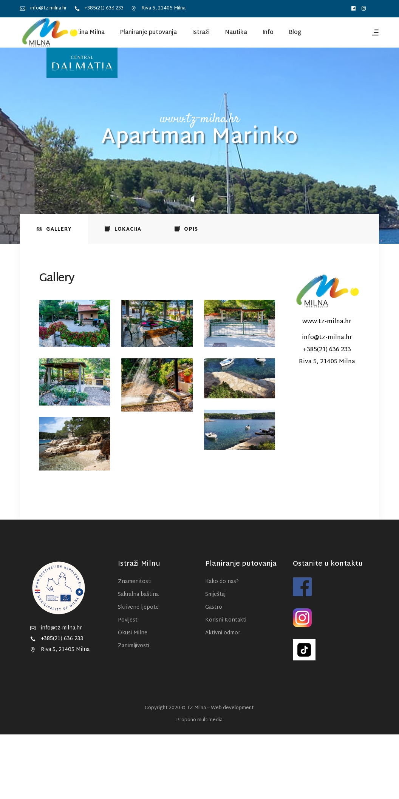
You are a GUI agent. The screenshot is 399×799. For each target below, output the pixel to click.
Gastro (213, 607)
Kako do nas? (222, 581)
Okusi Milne (132, 633)
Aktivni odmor (222, 633)
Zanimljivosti (133, 646)
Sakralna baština (138, 594)
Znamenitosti (135, 581)
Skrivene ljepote (138, 607)
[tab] (54, 229)
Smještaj (215, 594)
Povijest (128, 620)
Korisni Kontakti (225, 620)
